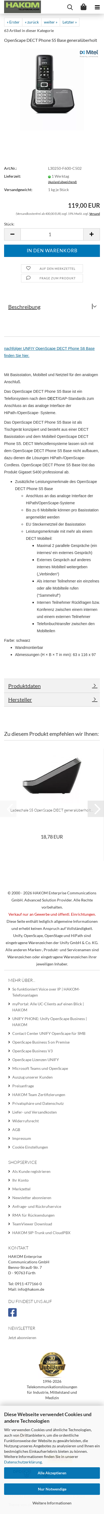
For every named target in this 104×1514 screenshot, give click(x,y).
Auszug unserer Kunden (32, 1077)
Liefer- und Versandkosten (34, 1112)
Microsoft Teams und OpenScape (40, 1068)
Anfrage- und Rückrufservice (36, 1206)
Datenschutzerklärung (23, 1462)
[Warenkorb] (83, 7)
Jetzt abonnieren (22, 1337)
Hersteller (20, 699)
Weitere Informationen (52, 1503)
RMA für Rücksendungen (33, 1215)
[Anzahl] (52, 234)
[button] (12, 234)
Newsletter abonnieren (31, 1197)
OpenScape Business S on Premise (41, 1042)
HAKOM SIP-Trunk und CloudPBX (41, 1232)
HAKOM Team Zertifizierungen (38, 1094)
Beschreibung (24, 306)
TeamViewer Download (32, 1224)
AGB (16, 1129)
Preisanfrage (23, 1085)
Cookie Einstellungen (30, 1147)
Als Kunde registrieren (31, 1171)
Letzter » (70, 22)
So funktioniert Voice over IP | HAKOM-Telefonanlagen (46, 992)
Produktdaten (24, 686)
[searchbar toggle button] (70, 7)
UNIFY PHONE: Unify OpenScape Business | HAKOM (49, 1021)
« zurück (32, 22)
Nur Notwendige (52, 1489)
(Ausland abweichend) (62, 182)
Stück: (9, 224)
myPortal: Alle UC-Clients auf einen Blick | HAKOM (48, 1006)
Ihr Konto (20, 1180)
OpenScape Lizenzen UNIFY (35, 1059)
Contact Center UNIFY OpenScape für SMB (48, 1033)
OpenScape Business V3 (32, 1051)
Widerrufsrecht (25, 1120)
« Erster (13, 22)
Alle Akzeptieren (52, 1473)
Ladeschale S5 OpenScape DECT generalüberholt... (51, 810)
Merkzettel (21, 1189)
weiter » (50, 22)
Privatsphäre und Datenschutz (38, 1103)
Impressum (21, 1138)
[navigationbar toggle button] (97, 7)
